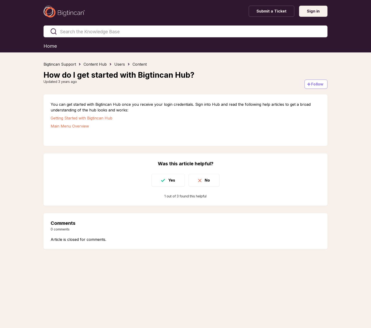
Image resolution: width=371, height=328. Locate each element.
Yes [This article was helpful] (171, 180)
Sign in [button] (313, 11)
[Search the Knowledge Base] (185, 31)
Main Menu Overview (70, 126)
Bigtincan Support (60, 64)
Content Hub (95, 64)
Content (139, 64)
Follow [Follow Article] (317, 84)
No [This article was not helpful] (207, 180)
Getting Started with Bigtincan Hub (81, 118)
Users (119, 64)
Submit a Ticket (271, 11)
